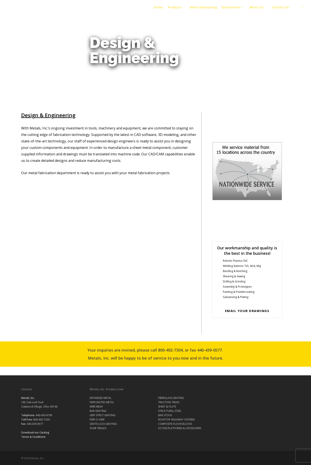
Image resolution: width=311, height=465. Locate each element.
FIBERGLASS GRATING (171, 398)
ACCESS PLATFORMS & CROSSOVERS (179, 428)
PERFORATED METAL (102, 402)
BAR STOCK (165, 415)
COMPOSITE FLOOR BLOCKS (175, 424)
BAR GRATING (98, 411)
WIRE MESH (96, 406)
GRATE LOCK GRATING (103, 424)
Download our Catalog (35, 432)
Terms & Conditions (33, 437)
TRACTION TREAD (168, 402)
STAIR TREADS (98, 428)
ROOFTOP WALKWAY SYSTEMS (176, 419)
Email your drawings (247, 311)
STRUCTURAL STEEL (169, 411)
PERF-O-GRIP (97, 419)
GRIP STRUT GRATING (103, 415)
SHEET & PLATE (167, 406)
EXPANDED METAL (100, 398)
